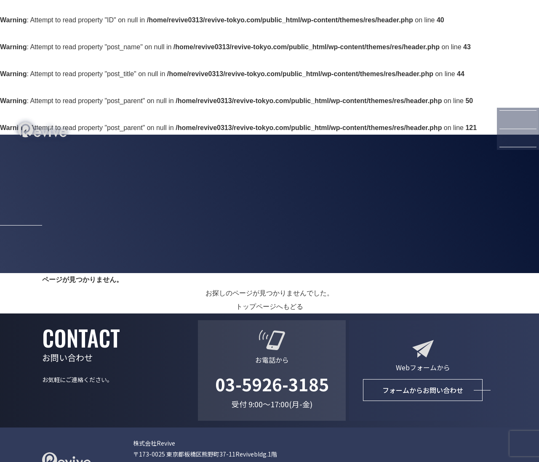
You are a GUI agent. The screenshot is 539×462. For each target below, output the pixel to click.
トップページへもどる (269, 306)
